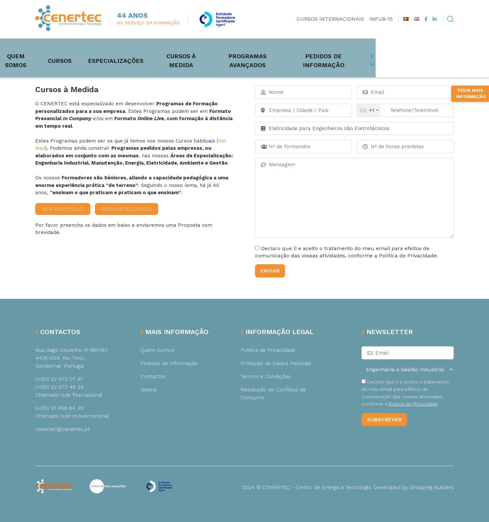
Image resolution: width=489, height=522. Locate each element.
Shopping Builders (432, 487)
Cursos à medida (234, 50)
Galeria (148, 389)
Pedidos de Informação (411, 50)
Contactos (153, 376)
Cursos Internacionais (330, 19)
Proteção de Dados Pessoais (276, 363)
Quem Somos (58, 50)
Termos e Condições (266, 376)
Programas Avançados (317, 50)
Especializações (163, 50)
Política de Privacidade (268, 350)
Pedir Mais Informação (471, 175)
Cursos (107, 50)
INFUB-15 (381, 19)
